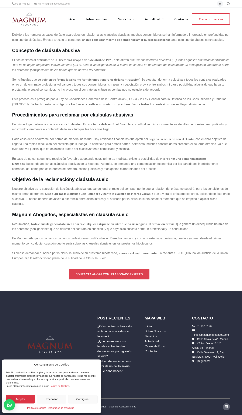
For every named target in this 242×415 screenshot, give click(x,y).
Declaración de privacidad (61, 408)
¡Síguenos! (203, 361)
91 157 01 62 (21, 3)
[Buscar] (228, 3)
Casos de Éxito (155, 346)
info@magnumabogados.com (52, 3)
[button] (9, 404)
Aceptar (20, 399)
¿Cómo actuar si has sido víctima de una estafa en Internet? (114, 331)
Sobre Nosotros (155, 331)
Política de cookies (36, 408)
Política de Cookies (59, 386)
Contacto (181, 19)
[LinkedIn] (220, 4)
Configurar (82, 399)
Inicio (71, 19)
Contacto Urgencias (211, 19)
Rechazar (52, 399)
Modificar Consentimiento (122, 406)
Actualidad (154, 19)
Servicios (126, 19)
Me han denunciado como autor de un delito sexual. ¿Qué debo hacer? (114, 366)
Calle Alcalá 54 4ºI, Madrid (212, 339)
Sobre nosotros (96, 19)
